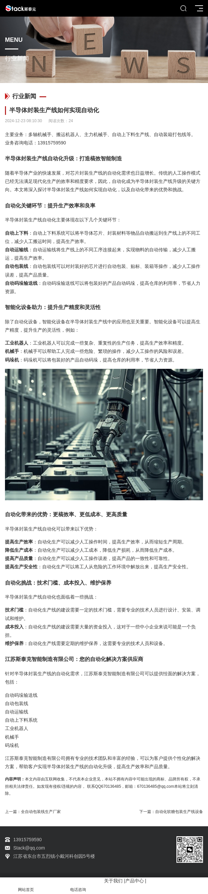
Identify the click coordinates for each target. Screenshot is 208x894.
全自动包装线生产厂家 (41, 811)
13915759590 (52, 142)
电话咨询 (78, 886)
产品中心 (134, 880)
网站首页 (26, 886)
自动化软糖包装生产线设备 (179, 811)
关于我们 (113, 880)
